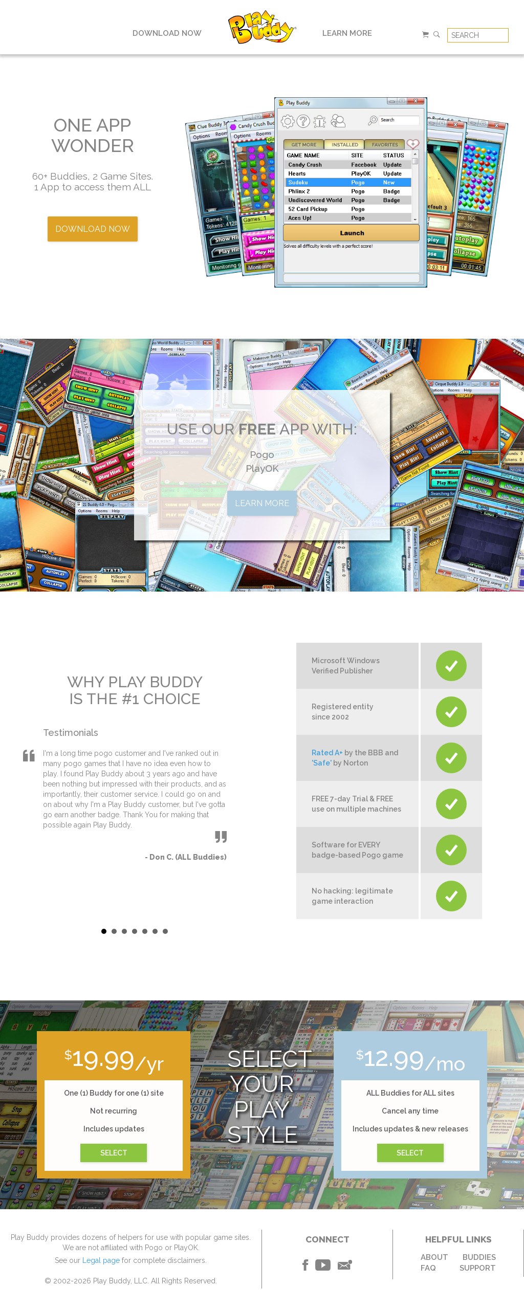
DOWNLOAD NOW (167, 33)
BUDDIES (479, 1257)
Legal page (101, 1260)
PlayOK (262, 468)
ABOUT (434, 1257)
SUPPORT (478, 1268)
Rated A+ (327, 753)
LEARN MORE (347, 33)
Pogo (262, 454)
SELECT (113, 1153)
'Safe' (322, 763)
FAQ (428, 1268)
